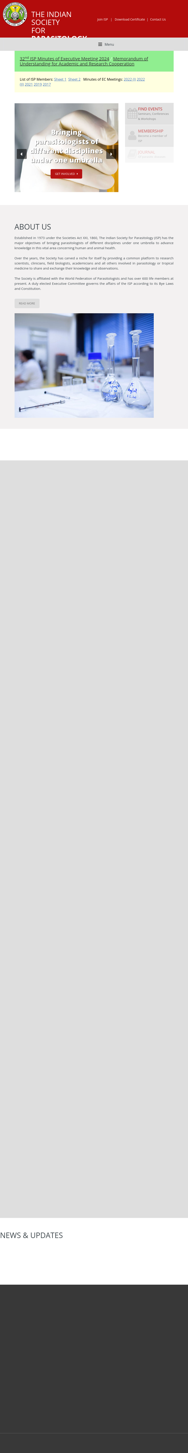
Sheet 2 (74, 79)
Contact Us (158, 19)
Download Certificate (130, 19)
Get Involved (65, 173)
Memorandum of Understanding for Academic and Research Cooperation (84, 61)
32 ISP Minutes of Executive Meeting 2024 (64, 59)
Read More (27, 303)
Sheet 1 (60, 79)
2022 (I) (130, 79)
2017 (47, 84)
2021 (29, 84)
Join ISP (103, 19)
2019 (38, 84)
